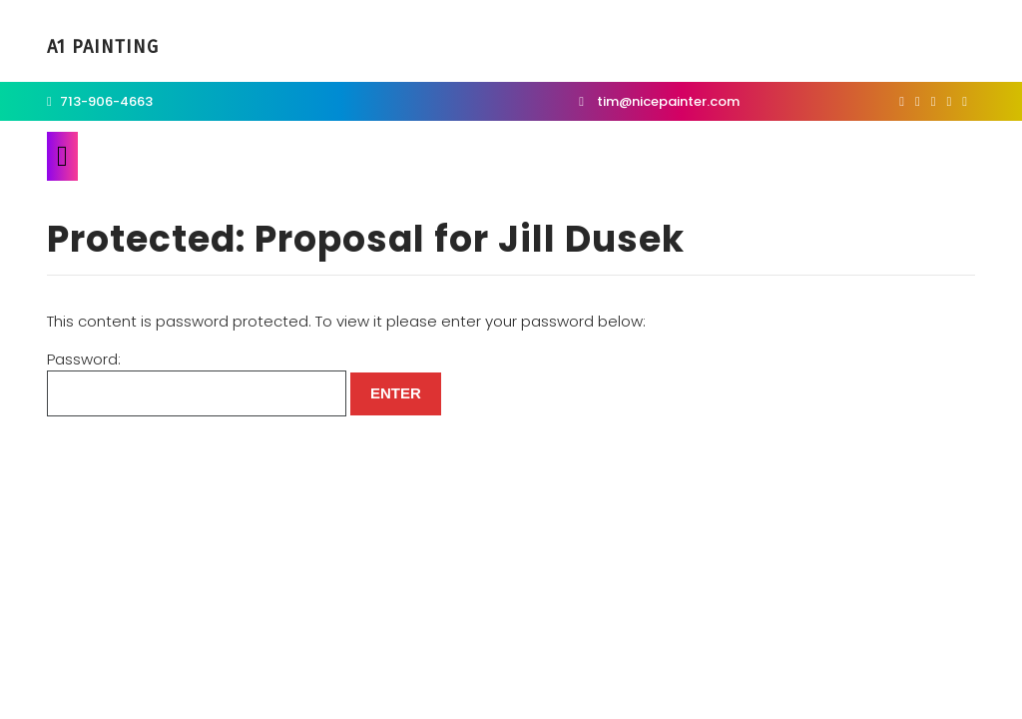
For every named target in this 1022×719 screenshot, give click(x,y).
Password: (196, 383)
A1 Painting (103, 47)
